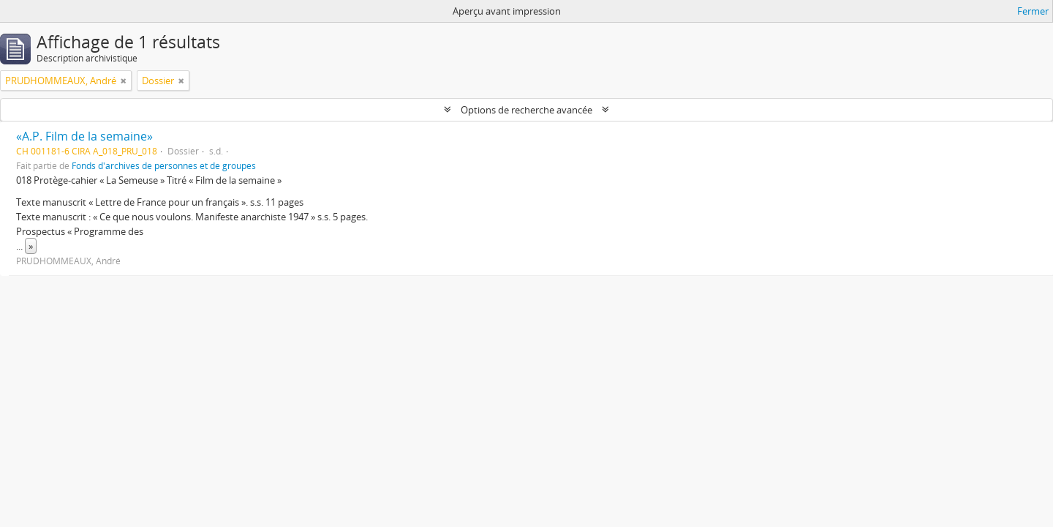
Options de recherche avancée (526, 109)
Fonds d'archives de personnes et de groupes (164, 165)
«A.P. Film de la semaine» (84, 136)
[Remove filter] (124, 80)
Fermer (1033, 11)
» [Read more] (31, 246)
